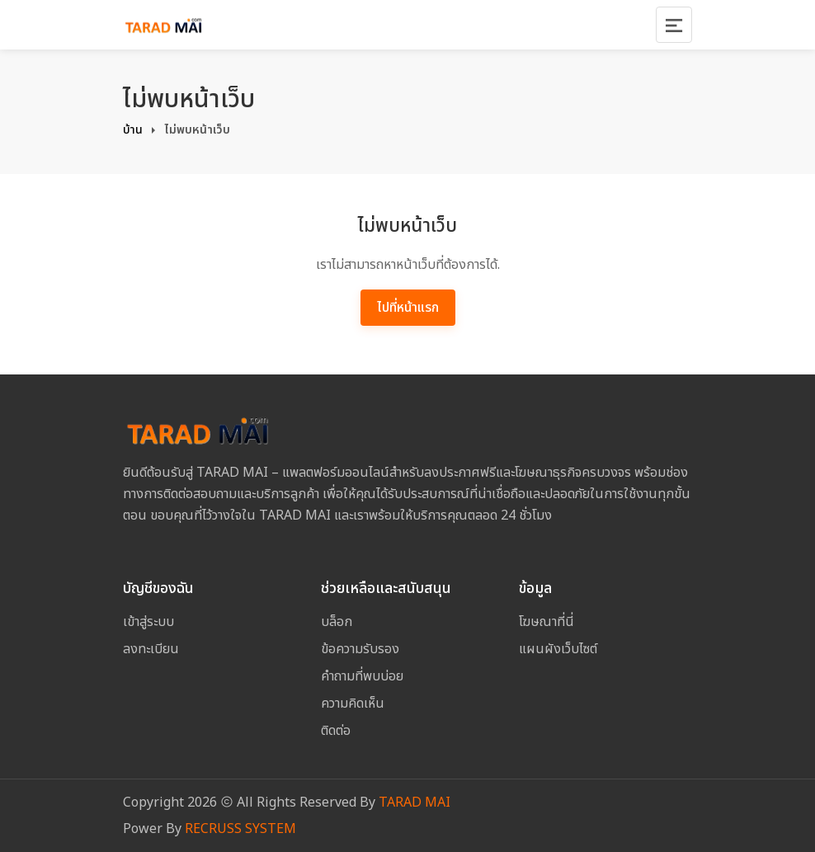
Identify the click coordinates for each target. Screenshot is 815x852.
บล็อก (336, 622)
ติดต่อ (336, 731)
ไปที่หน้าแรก (408, 308)
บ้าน (133, 130)
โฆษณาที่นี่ (546, 622)
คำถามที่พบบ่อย (362, 676)
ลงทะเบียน (151, 649)
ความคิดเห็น (352, 703)
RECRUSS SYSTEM (240, 829)
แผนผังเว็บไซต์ (558, 649)
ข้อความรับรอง (360, 649)
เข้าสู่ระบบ (148, 622)
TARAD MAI (414, 802)
